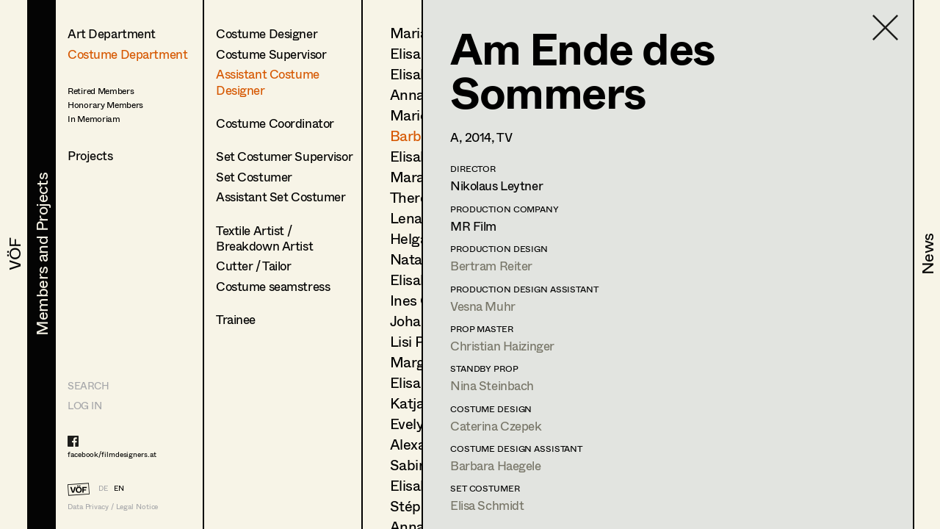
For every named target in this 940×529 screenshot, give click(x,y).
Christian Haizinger (502, 346)
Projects (90, 155)
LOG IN (84, 405)
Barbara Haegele (495, 465)
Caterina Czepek (496, 426)
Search (88, 385)
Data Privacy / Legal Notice (113, 506)
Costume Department (127, 54)
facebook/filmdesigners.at (112, 454)
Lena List (419, 217)
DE (103, 488)
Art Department (112, 33)
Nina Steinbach (492, 385)
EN (119, 488)
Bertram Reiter (491, 266)
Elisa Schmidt (487, 505)
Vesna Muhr (483, 306)
